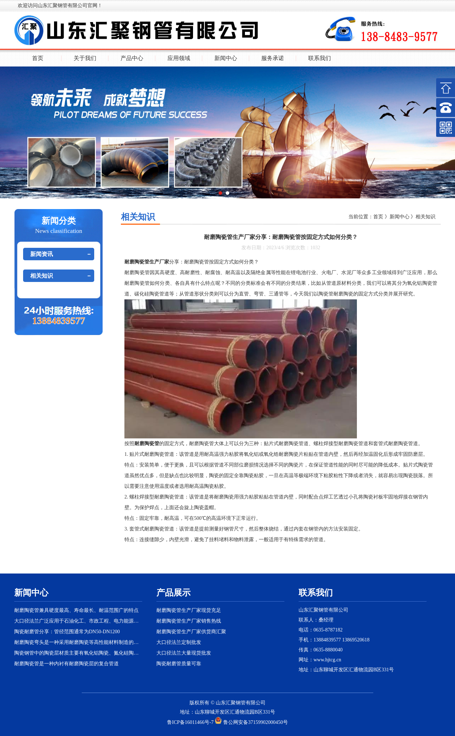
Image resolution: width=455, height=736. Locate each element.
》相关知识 (423, 216)
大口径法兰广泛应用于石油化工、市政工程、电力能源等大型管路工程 (78, 621)
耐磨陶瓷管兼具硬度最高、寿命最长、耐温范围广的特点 (76, 610)
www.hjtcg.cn (327, 659)
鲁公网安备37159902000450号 (251, 722)
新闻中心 (225, 58)
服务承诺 (272, 58)
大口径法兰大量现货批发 (183, 653)
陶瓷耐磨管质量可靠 (178, 663)
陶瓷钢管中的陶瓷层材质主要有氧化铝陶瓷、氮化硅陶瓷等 (78, 653)
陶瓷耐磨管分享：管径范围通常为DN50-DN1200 (67, 631)
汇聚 (231, 702)
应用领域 (178, 58)
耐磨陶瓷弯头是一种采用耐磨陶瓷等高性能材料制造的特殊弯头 (78, 642)
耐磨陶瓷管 (137, 272)
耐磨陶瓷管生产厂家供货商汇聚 (191, 631)
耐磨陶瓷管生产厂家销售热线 (188, 621)
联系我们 (319, 58)
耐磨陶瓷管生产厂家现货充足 (188, 610)
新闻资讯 (41, 254)
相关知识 (41, 276)
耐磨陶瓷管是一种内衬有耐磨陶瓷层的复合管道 (66, 663)
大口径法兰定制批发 (178, 642)
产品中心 (132, 58)
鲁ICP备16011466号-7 (190, 722)
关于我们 (85, 58)
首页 (37, 58)
